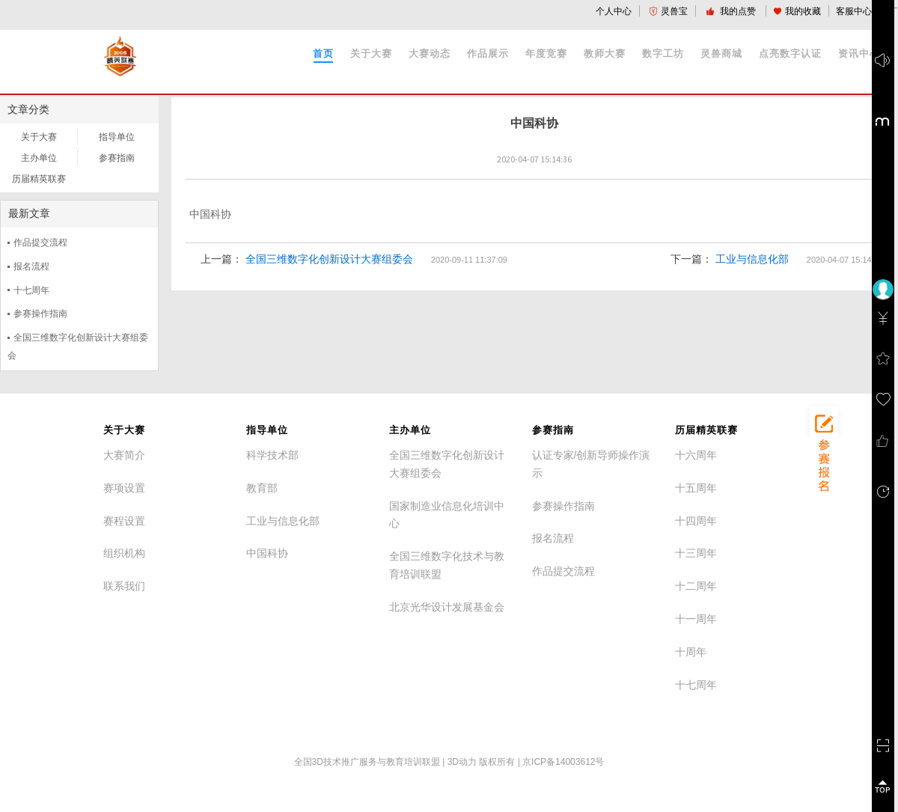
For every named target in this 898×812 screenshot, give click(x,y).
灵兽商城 (721, 53)
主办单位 (39, 158)
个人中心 (614, 11)
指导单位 (117, 137)
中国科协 (267, 553)
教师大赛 (605, 53)
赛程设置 (124, 521)
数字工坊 (663, 53)
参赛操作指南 (40, 313)
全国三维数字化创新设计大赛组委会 (329, 259)
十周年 (690, 652)
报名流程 (31, 266)
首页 (323, 53)
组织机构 (124, 553)
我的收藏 (797, 11)
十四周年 (696, 521)
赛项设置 (124, 488)
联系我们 (124, 586)
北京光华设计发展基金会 (446, 607)
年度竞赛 (546, 53)
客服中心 (854, 11)
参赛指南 (117, 158)
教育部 (262, 488)
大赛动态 (429, 53)
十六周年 (696, 455)
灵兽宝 (668, 11)
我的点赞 (732, 11)
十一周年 (696, 619)
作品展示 (488, 53)
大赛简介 (124, 455)
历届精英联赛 (39, 179)
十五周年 (696, 488)
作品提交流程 (40, 242)
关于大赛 (371, 53)
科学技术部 (272, 455)
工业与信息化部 (752, 259)
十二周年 (696, 586)
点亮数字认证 (790, 53)
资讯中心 (859, 53)
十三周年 (696, 553)
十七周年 (31, 290)
